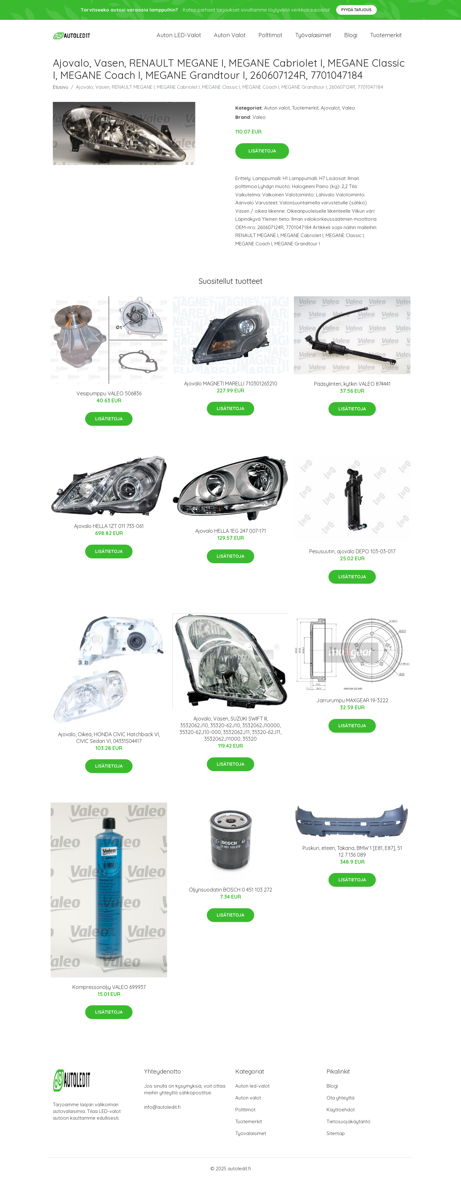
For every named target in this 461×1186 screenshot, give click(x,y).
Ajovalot (330, 114)
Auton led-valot (252, 1092)
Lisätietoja (262, 157)
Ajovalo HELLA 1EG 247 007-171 (230, 537)
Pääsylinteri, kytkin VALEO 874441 (352, 390)
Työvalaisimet (313, 38)
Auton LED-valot (179, 38)
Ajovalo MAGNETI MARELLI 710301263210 (230, 390)
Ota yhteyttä (340, 1104)
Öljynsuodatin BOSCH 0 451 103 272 (230, 896)
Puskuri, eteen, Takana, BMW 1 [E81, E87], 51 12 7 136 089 (352, 857)
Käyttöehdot (341, 1116)
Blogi (350, 38)
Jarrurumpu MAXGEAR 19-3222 (352, 707)
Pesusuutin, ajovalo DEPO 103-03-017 (352, 558)
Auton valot (230, 38)
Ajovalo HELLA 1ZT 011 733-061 (109, 532)
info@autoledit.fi (162, 1113)
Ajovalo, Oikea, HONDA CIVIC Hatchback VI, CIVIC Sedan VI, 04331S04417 (109, 744)
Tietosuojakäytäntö (348, 1128)
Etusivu (60, 93)
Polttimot (270, 38)
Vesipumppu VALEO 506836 (109, 400)
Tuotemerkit (386, 38)
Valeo (348, 114)
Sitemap (336, 1140)
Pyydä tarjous (356, 9)
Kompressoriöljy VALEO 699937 (109, 993)
